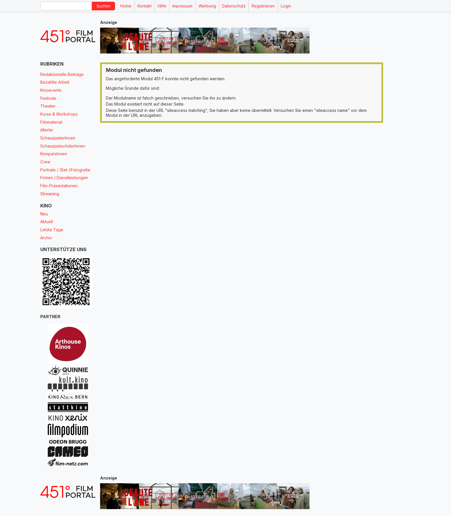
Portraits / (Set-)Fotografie (65, 169)
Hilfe (162, 5)
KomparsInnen (53, 153)
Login (286, 5)
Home (125, 5)
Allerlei (46, 129)
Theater (48, 106)
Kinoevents (51, 90)
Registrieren (263, 5)
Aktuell (46, 221)
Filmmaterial (51, 122)
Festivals (48, 98)
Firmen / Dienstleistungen (64, 177)
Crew (45, 161)
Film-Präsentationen (59, 185)
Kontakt (144, 5)
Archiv (46, 237)
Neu (44, 213)
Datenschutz (234, 5)
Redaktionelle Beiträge (62, 74)
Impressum (182, 5)
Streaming (49, 193)
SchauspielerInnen (57, 137)
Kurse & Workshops (59, 114)
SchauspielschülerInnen (62, 146)
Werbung (207, 5)
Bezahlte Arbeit (54, 82)
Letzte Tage (51, 229)
